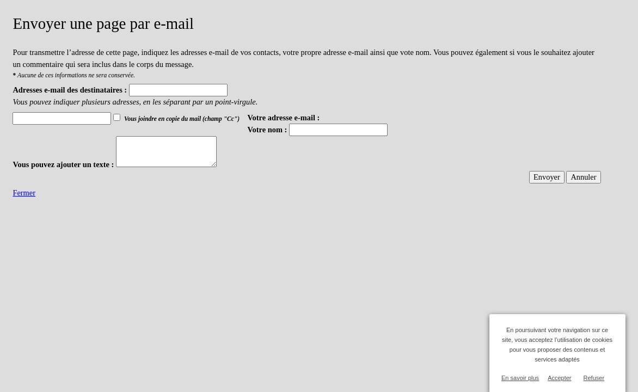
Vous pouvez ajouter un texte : (63, 164)
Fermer (24, 192)
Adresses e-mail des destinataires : (70, 89)
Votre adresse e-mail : (284, 117)
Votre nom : (267, 129)
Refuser (594, 378)
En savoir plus (520, 378)
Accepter (559, 378)
